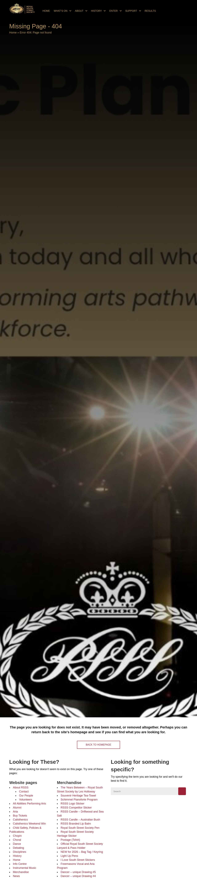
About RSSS (20, 787)
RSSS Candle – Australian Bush (80, 819)
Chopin (17, 835)
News (16, 876)
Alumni (17, 807)
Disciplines (19, 851)
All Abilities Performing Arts (29, 803)
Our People (26, 795)
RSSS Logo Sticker (72, 803)
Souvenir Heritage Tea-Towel (78, 795)
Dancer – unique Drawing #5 (78, 872)
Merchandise (21, 872)
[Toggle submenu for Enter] (121, 11)
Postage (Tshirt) (70, 839)
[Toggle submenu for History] (105, 11)
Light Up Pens (69, 855)
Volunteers (25, 799)
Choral (17, 839)
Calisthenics (20, 819)
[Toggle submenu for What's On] (70, 11)
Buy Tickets (20, 815)
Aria (15, 811)
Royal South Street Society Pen (80, 827)
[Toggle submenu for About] (86, 11)
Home (13, 32)
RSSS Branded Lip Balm (76, 823)
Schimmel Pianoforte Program (79, 799)
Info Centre (20, 863)
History (17, 855)
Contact (24, 791)
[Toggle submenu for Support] (140, 11)
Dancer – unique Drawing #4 (78, 876)
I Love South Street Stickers (78, 859)
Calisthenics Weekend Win (29, 823)
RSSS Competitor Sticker (76, 807)
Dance (17, 843)
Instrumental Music (24, 867)
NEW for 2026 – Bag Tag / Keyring (82, 851)
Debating (18, 847)
